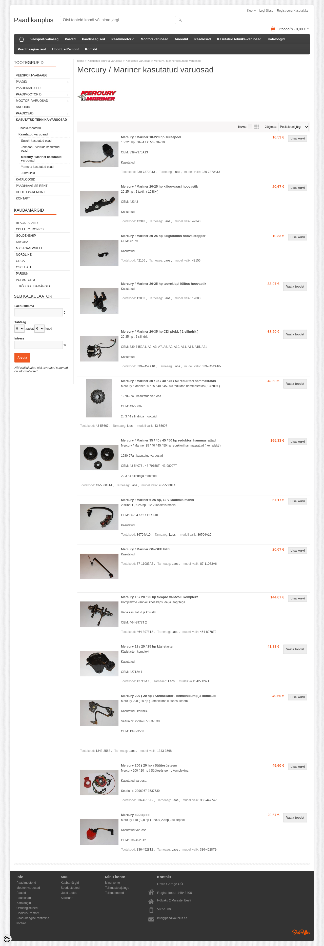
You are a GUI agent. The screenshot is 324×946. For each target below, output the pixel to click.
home (80, 60)
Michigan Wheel (29, 248)
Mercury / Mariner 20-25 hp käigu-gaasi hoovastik (159, 186)
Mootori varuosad (154, 39)
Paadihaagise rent (32, 49)
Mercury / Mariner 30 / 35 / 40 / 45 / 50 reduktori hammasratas (168, 381)
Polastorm (25, 280)
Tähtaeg (20, 322)
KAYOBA (22, 242)
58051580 (164, 909)
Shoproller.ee (301, 932)
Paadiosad (202, 39)
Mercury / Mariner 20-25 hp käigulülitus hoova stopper (163, 236)
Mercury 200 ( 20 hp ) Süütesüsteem (149, 765)
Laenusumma (24, 306)
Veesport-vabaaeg (44, 39)
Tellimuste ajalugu (117, 888)
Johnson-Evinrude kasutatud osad (40, 148)
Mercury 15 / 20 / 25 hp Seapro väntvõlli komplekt (159, 597)
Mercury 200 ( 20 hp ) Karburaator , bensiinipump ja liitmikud (168, 696)
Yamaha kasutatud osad (37, 167)
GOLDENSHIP (26, 235)
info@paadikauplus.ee (172, 918)
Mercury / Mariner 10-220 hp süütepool (151, 137)
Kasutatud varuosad (33, 134)
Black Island (27, 223)
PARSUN (22, 273)
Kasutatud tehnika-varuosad (239, 39)
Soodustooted (70, 888)
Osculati (23, 267)
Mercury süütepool (135, 815)
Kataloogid (276, 39)
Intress (19, 338)
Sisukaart (67, 898)
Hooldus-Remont (65, 49)
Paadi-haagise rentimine (32, 918)
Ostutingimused (26, 908)
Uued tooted (69, 893)
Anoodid (181, 39)
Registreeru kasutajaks (292, 10)
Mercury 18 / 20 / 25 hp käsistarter (147, 646)
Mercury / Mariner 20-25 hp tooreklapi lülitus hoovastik (163, 284)
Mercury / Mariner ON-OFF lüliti (145, 549)
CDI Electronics (30, 229)
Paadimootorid (122, 39)
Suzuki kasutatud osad (36, 141)
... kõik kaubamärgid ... (34, 286)
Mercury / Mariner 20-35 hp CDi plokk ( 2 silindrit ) (159, 331)
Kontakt (91, 49)
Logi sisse (266, 10)
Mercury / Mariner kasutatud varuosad (41, 158)
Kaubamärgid (70, 882)
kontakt (21, 923)
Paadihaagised (93, 39)
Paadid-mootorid (29, 128)
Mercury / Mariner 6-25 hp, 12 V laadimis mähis (157, 500)
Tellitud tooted (114, 893)
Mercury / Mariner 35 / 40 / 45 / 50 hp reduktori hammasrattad (168, 440)
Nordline (24, 254)
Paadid (70, 39)
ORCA (20, 261)
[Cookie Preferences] (7, 938)
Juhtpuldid (28, 173)
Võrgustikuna (256, 127)
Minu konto (112, 882)
